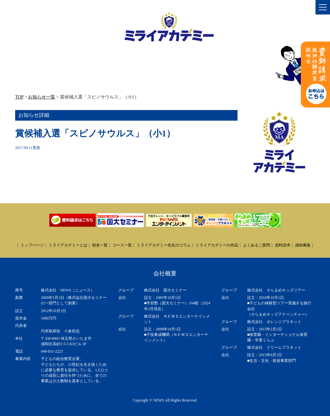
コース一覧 (122, 245)
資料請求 (282, 245)
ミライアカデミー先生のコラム (164, 245)
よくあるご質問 (256, 245)
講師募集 (303, 245)
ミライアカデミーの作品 (217, 245)
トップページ (32, 245)
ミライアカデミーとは (68, 245)
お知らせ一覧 (41, 97)
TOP (19, 97)
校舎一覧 (100, 245)
